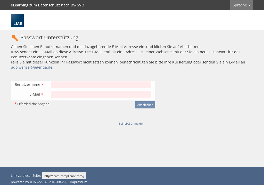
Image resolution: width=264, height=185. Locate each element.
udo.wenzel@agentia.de (31, 67)
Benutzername (29, 84)
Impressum (78, 182)
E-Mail (36, 94)
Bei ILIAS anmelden (131, 123)
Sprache (242, 5)
